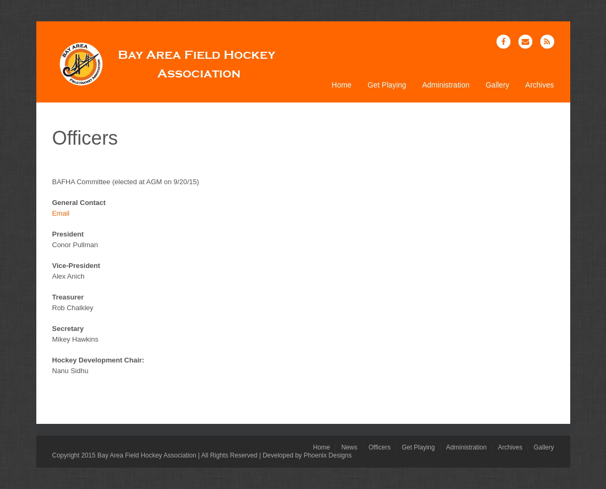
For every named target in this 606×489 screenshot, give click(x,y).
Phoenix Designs (328, 455)
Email (61, 213)
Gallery (497, 85)
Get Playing (386, 85)
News (349, 447)
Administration (446, 85)
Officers (379, 447)
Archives (539, 85)
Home (341, 85)
